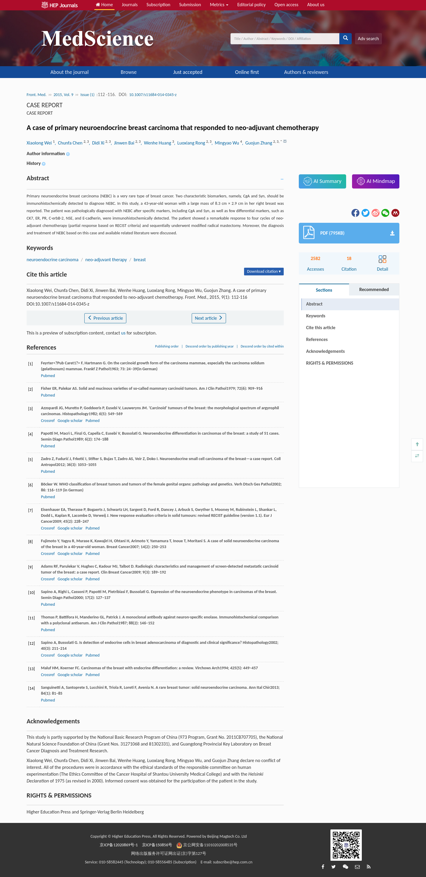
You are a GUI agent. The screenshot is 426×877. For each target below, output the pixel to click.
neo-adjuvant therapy (106, 259)
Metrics (219, 4)
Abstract (314, 304)
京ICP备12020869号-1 (119, 844)
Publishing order (167, 346)
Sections (324, 290)
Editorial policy (251, 4)
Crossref (47, 420)
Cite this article (320, 327)
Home (104, 4)
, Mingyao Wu (226, 143)
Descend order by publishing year (210, 346)
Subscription (158, 4)
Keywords (315, 316)
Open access (286, 4)
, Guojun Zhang (257, 143)
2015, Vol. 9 (63, 94)
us (123, 333)
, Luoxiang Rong (190, 143)
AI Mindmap (375, 181)
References (317, 339)
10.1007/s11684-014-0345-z (153, 94)
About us (316, 4)
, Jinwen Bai (123, 143)
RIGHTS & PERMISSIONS (329, 351)
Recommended (374, 289)
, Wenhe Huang (156, 143)
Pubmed (48, 375)
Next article (209, 318)
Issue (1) (87, 94)
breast (140, 259)
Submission (190, 4)
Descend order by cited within (262, 346)
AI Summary (322, 181)
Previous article (105, 318)
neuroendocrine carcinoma (52, 259)
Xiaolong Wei (40, 143)
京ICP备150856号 (157, 844)
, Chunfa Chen (69, 143)
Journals (130, 4)
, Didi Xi (97, 143)
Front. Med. (36, 94)
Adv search (368, 38)
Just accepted (188, 72)
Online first (247, 72)
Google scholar (70, 420)
